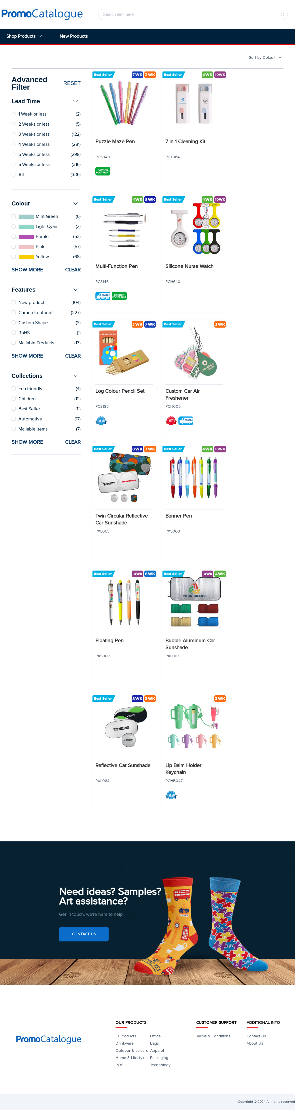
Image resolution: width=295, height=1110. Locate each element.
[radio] (46, 114)
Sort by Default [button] (265, 57)
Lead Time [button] (45, 101)
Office (155, 1036)
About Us (255, 1043)
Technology (160, 1064)
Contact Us (84, 934)
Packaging (159, 1057)
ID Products (126, 1036)
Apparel (157, 1050)
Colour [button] (45, 203)
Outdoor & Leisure (132, 1050)
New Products (74, 36)
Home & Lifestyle (130, 1057)
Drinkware (125, 1043)
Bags (154, 1043)
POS (119, 1064)
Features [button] (45, 289)
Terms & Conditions (213, 1036)
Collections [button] (45, 376)
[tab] (46, 101)
